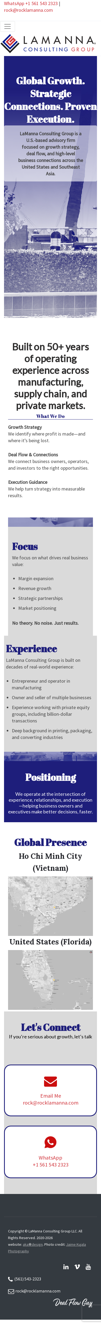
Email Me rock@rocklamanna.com (50, 1099)
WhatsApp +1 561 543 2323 (31, 3)
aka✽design (33, 1244)
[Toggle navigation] (7, 26)
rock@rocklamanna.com (28, 10)
